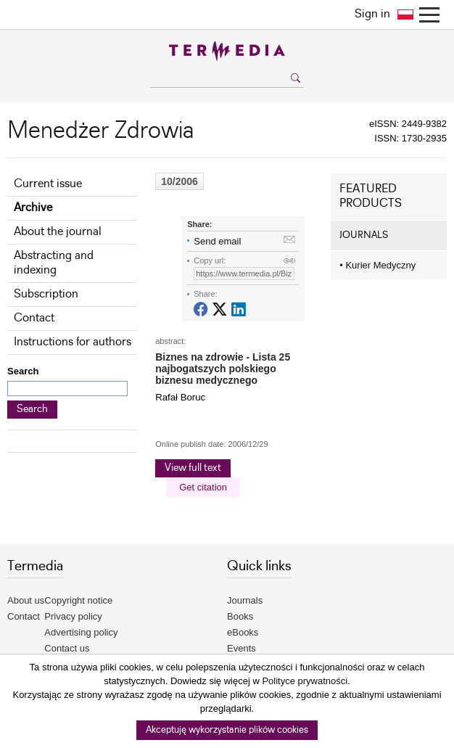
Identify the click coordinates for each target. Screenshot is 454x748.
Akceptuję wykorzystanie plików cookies (227, 730)
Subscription (46, 294)
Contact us (66, 648)
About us (25, 600)
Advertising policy (80, 632)
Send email (217, 241)
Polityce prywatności (304, 680)
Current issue (48, 184)
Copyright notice (78, 600)
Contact (34, 318)
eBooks (242, 632)
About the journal (58, 232)
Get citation (203, 487)
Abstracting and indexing (54, 263)
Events (241, 648)
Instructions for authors (72, 342)
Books (240, 616)
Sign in (372, 14)
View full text (193, 468)
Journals (245, 600)
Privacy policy (73, 616)
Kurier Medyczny (377, 265)
